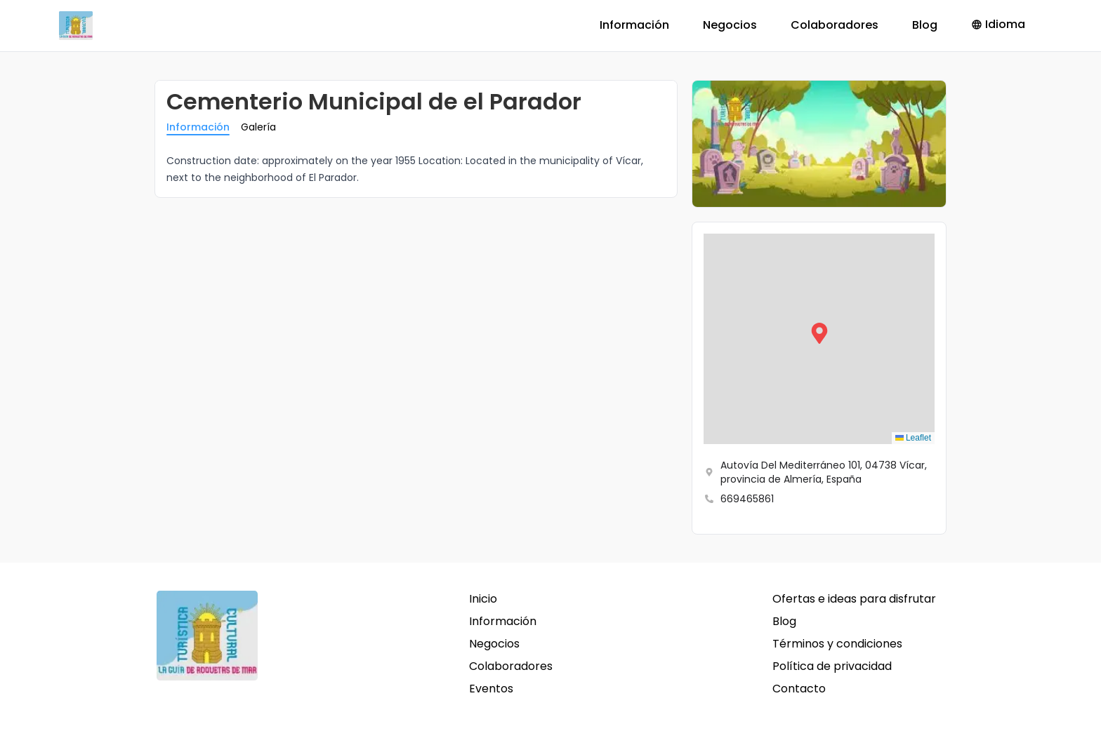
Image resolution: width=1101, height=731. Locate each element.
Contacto (799, 688)
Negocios (730, 25)
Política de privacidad (832, 666)
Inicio (483, 599)
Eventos (491, 688)
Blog (924, 25)
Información (634, 25)
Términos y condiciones (837, 644)
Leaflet (913, 438)
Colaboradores (834, 25)
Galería (258, 127)
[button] (819, 338)
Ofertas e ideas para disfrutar (854, 599)
